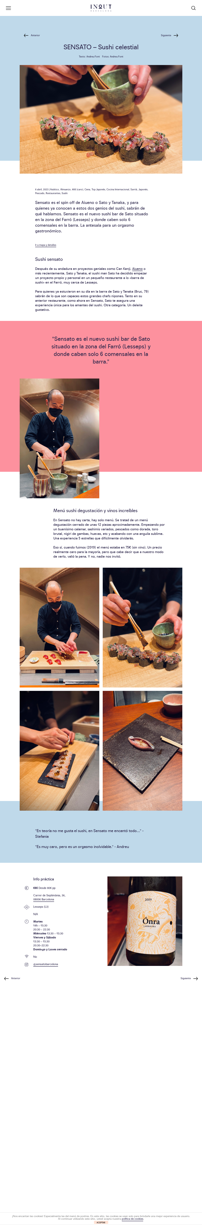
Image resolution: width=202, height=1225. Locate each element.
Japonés (143, 189)
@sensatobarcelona (45, 964)
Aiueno (137, 268)
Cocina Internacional (117, 189)
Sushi (65, 193)
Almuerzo (65, 189)
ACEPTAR (101, 1222)
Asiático (54, 189)
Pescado (39, 193)
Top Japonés (98, 189)
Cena (87, 189)
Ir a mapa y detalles (45, 244)
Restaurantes (53, 193)
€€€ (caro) (77, 189)
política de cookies (132, 1218)
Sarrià (134, 189)
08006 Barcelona (43, 899)
